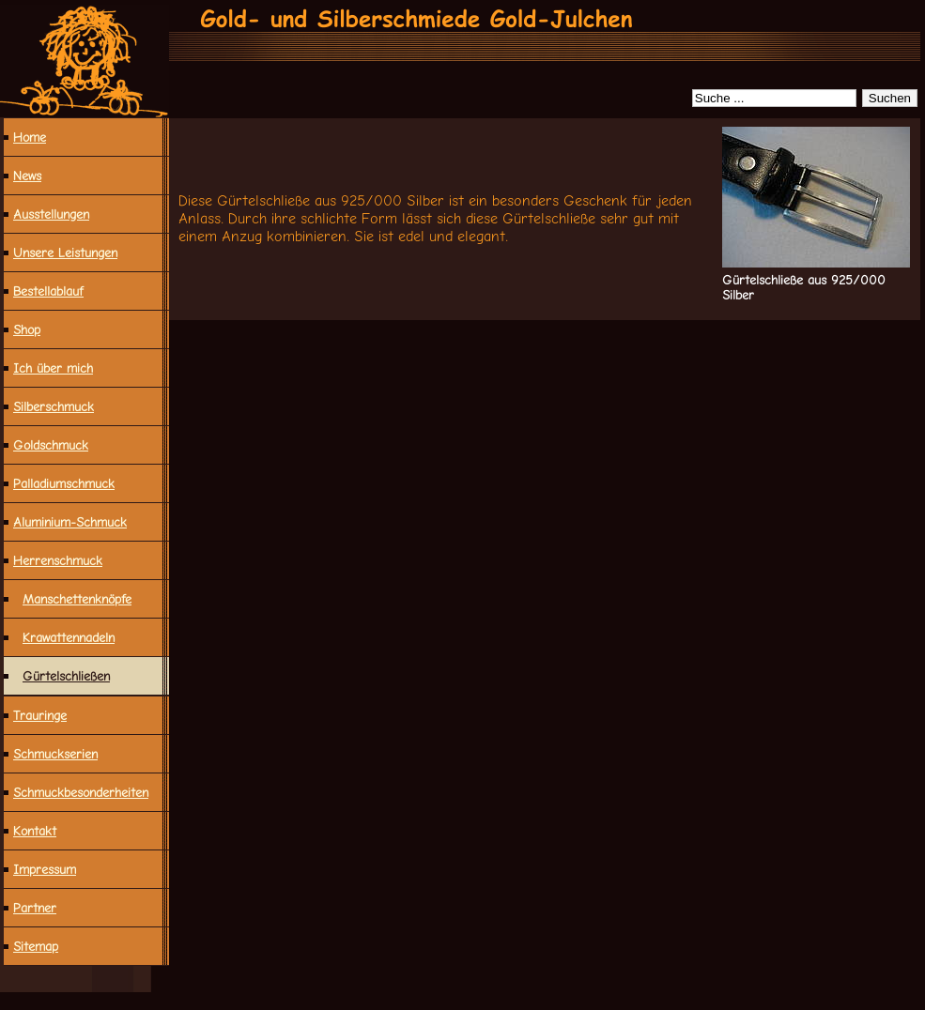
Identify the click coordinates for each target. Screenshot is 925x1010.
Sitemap (35, 946)
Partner (34, 907)
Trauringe (40, 715)
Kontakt (34, 830)
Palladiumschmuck (64, 483)
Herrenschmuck (57, 560)
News (27, 175)
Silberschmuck (53, 406)
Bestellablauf (48, 290)
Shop (26, 329)
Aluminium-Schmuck (70, 521)
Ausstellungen (51, 214)
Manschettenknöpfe (77, 598)
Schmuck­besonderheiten (80, 792)
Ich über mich (53, 367)
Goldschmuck (50, 444)
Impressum (44, 869)
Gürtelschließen (66, 675)
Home (29, 137)
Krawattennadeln (69, 637)
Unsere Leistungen (65, 252)
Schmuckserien (55, 753)
